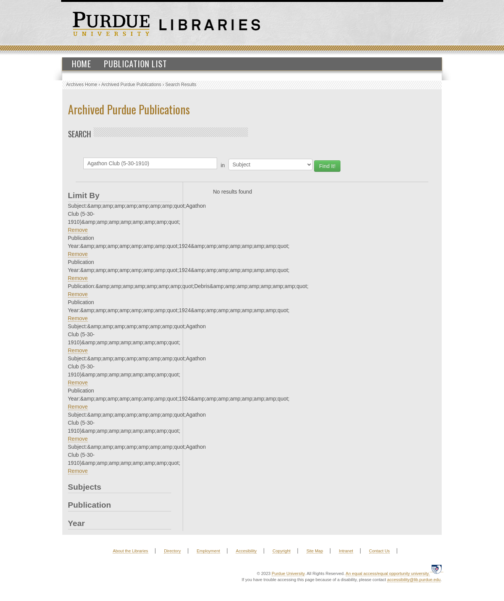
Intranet (346, 551)
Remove (78, 230)
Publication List (135, 63)
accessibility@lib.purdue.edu (414, 579)
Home (81, 63)
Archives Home (81, 84)
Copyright (281, 551)
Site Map (314, 551)
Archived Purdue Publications (131, 84)
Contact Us (379, 551)
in (223, 165)
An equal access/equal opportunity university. (388, 573)
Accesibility (246, 551)
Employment (208, 551)
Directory (172, 551)
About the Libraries (130, 551)
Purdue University (288, 573)
